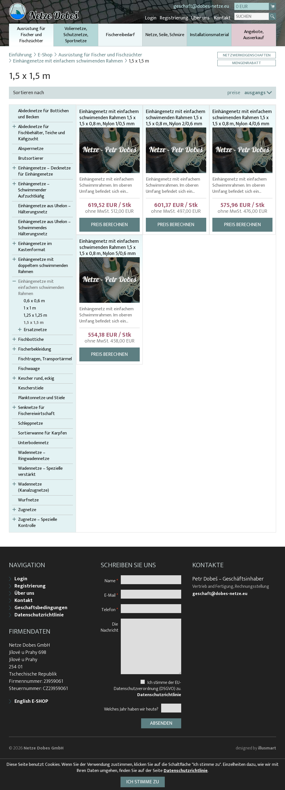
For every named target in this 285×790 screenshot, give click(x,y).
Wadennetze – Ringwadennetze (33, 455)
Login (152, 18)
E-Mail (111, 594)
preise (233, 92)
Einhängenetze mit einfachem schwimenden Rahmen (68, 61)
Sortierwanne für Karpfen (42, 433)
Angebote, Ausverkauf (253, 34)
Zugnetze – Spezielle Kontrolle (37, 522)
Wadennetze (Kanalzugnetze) (33, 487)
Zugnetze (27, 509)
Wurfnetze (28, 500)
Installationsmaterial (209, 34)
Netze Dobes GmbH (43, 747)
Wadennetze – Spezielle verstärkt (40, 471)
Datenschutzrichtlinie (39, 614)
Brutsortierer (30, 158)
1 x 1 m (30, 308)
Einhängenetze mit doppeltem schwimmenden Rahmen (43, 265)
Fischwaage (29, 368)
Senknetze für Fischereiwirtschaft (36, 410)
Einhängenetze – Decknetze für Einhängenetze (44, 171)
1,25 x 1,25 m (35, 315)
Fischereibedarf (120, 34)
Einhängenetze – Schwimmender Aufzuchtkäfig (34, 190)
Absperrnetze (30, 148)
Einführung (20, 55)
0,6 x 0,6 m (34, 300)
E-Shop (45, 55)
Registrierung (175, 18)
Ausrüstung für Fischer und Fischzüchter (31, 35)
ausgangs (255, 92)
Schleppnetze (30, 423)
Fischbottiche (31, 339)
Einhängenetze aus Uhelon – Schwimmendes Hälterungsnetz (44, 228)
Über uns (201, 18)
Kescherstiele (30, 388)
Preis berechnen (109, 224)
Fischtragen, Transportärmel (45, 358)
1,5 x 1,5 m (34, 322)
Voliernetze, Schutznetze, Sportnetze (75, 34)
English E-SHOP (31, 701)
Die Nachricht (109, 626)
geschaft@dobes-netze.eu (201, 6)
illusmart (267, 747)
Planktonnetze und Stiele (41, 397)
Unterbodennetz (33, 442)
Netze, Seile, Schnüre (164, 34)
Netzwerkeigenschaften (247, 55)
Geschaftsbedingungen (40, 607)
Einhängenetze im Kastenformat (35, 246)
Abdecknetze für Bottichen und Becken (43, 114)
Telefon (109, 609)
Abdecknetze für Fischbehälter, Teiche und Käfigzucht (41, 132)
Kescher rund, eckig (36, 378)
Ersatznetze (35, 329)
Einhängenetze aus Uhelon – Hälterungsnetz (44, 209)
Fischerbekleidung (34, 349)
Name (111, 580)
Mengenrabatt (246, 62)
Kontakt (222, 18)
